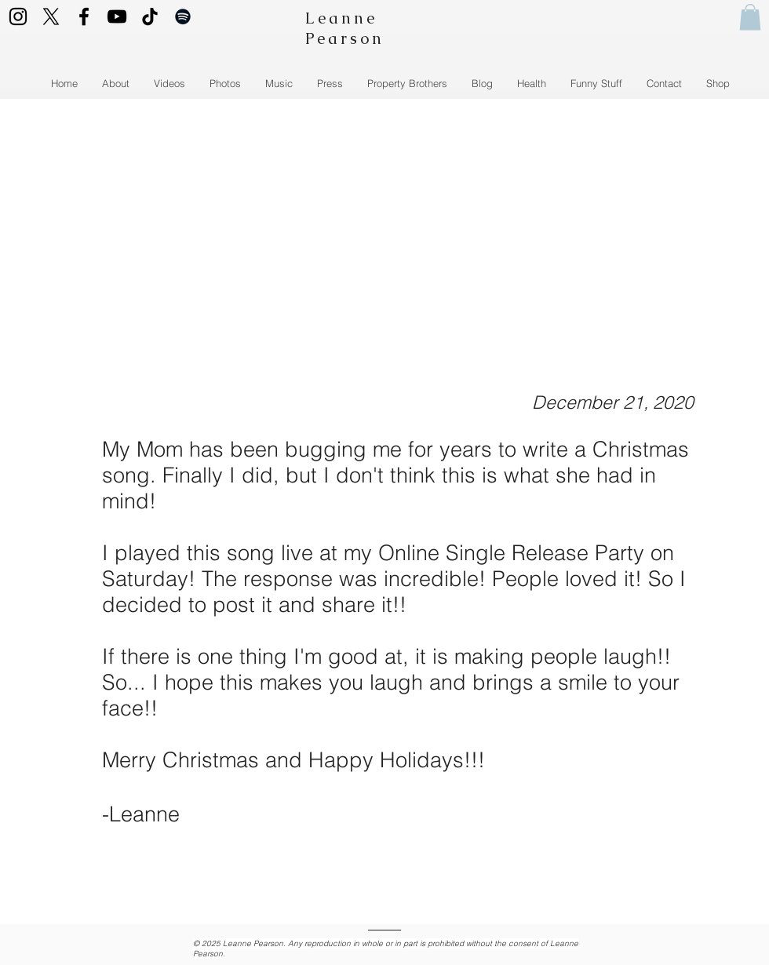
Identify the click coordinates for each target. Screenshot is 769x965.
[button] (750, 17)
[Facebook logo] (84, 16)
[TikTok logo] (150, 16)
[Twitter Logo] (51, 16)
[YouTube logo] (117, 16)
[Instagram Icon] (18, 16)
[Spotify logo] (183, 16)
